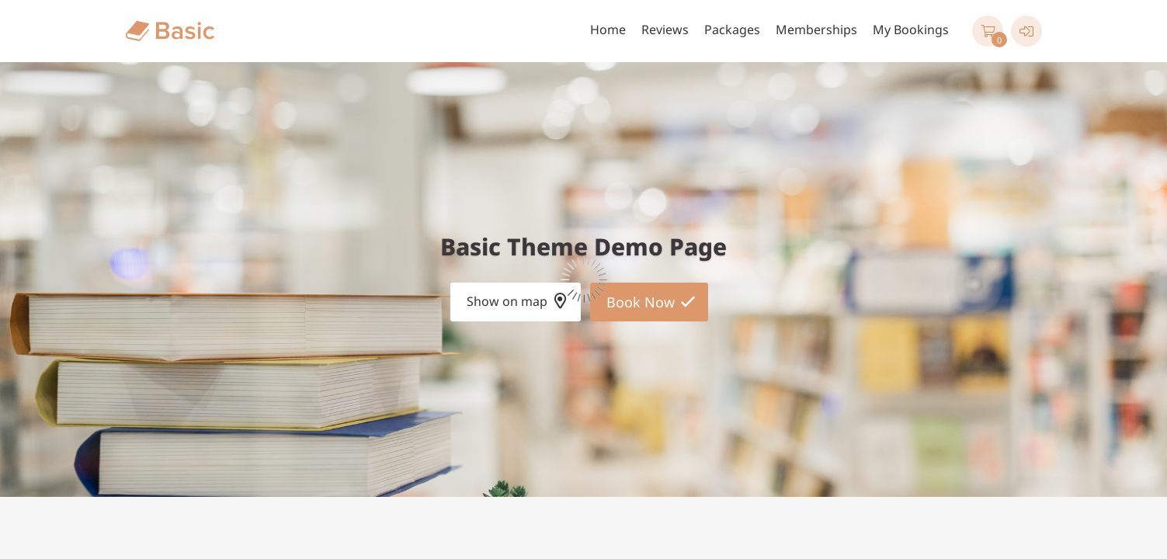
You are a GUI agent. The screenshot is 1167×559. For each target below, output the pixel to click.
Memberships (816, 29)
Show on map (507, 301)
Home (608, 29)
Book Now (640, 302)
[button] (987, 31)
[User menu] (1026, 31)
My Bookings (911, 29)
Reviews (665, 29)
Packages (732, 29)
